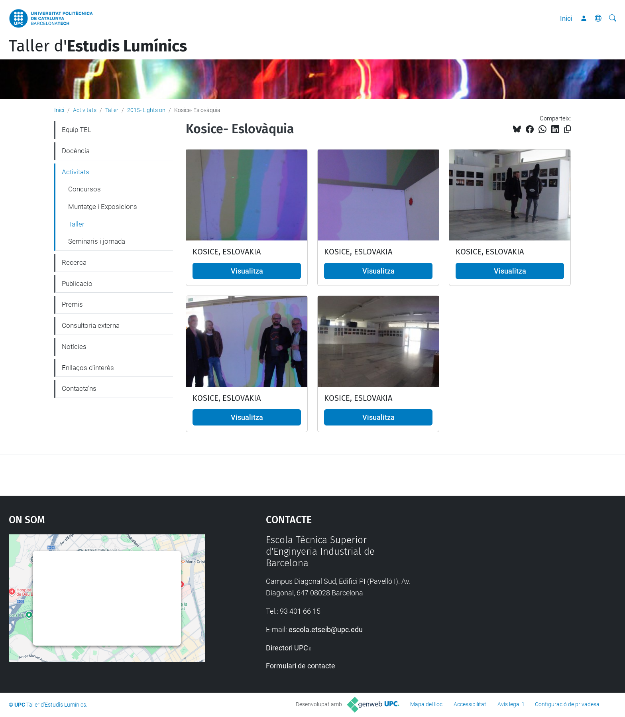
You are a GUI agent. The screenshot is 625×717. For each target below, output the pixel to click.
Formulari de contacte (300, 666)
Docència (76, 151)
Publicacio (77, 284)
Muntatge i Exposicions (102, 207)
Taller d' (98, 46)
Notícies (74, 347)
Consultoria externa (91, 325)
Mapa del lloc (426, 704)
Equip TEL (76, 130)
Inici (566, 18)
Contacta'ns (79, 388)
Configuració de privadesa (567, 704)
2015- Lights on (146, 110)
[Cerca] (612, 18)
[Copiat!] (567, 129)
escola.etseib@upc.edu (326, 629)
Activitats (84, 110)
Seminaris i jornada (96, 241)
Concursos (84, 189)
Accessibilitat (470, 704)
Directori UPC (287, 648)
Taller (111, 110)
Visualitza (247, 271)
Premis (72, 304)
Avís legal (509, 704)
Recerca (74, 262)
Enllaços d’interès (88, 368)
